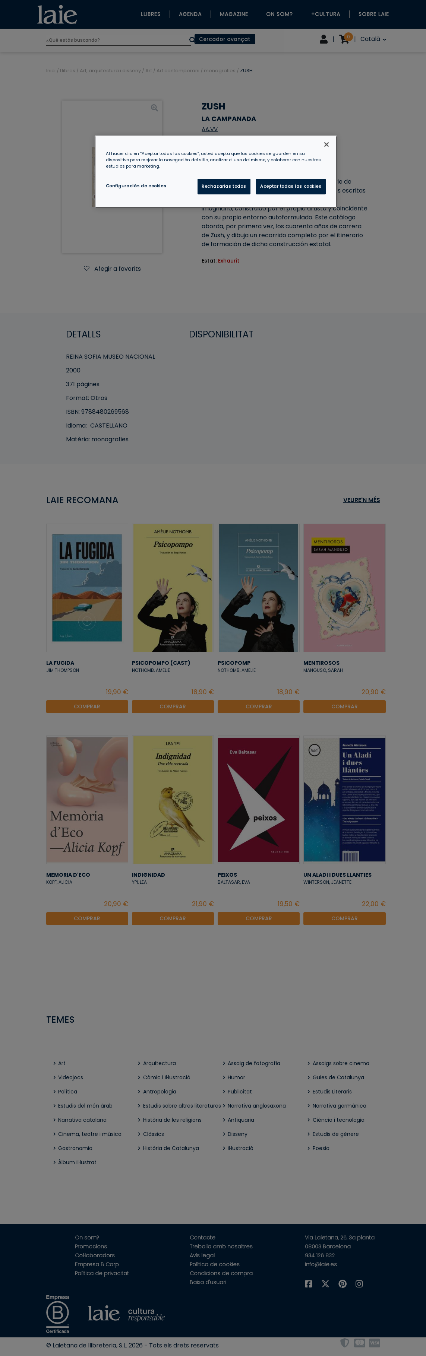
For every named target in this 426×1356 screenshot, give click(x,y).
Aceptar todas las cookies (290, 186)
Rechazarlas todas (224, 186)
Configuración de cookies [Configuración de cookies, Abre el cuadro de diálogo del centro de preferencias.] (136, 186)
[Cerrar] (326, 144)
